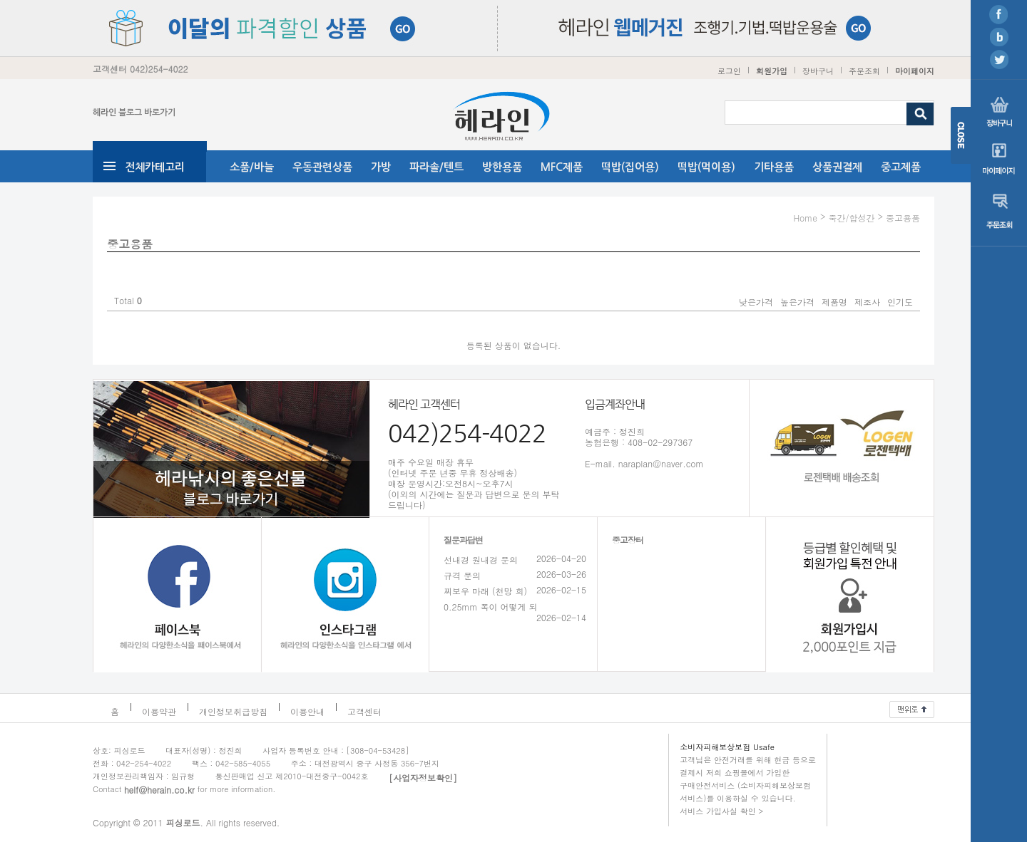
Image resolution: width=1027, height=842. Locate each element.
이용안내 (307, 711)
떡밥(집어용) (630, 167)
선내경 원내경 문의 (481, 559)
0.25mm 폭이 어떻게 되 (491, 607)
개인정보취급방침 (233, 711)
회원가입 (771, 71)
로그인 (729, 71)
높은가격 (797, 302)
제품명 (834, 302)
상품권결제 (837, 167)
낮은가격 (756, 302)
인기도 (900, 302)
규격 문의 (462, 575)
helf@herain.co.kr (159, 790)
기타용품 (774, 167)
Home (805, 218)
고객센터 (364, 711)
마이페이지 (914, 71)
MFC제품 (562, 167)
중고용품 (903, 218)
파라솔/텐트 (436, 167)
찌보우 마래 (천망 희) (485, 591)
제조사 (867, 302)
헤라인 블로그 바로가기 (134, 112)
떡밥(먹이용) (706, 167)
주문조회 (864, 71)
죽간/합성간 (851, 218)
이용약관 (159, 711)
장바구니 (818, 71)
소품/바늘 (252, 167)
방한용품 (502, 167)
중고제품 (901, 167)
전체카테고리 (155, 167)
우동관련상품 (322, 167)
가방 (381, 167)
